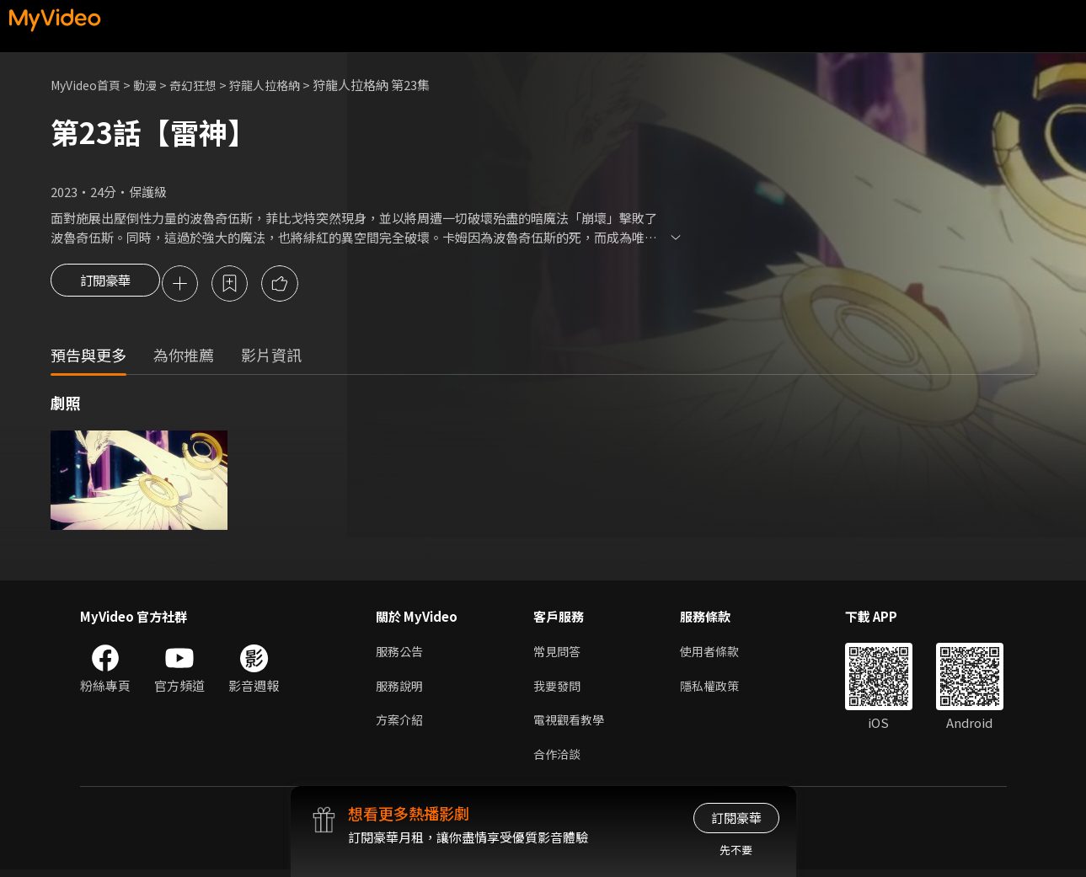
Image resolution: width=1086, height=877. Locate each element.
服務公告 (401, 654)
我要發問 (558, 689)
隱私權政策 (716, 689)
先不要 (736, 850)
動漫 (152, 85)
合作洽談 (558, 760)
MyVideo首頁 (89, 85)
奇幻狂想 (203, 85)
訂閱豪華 (105, 285)
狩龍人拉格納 (279, 85)
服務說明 (401, 689)
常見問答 (558, 654)
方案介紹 (401, 725)
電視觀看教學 (571, 725)
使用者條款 (716, 654)
